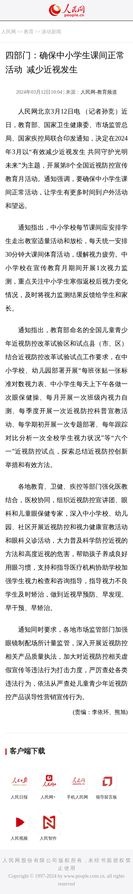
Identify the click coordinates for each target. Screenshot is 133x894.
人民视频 (19, 825)
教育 (29, 31)
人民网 (8, 31)
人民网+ (49, 784)
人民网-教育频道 (99, 92)
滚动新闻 (51, 31)
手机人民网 (78, 784)
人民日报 (19, 784)
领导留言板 (107, 784)
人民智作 (49, 825)
